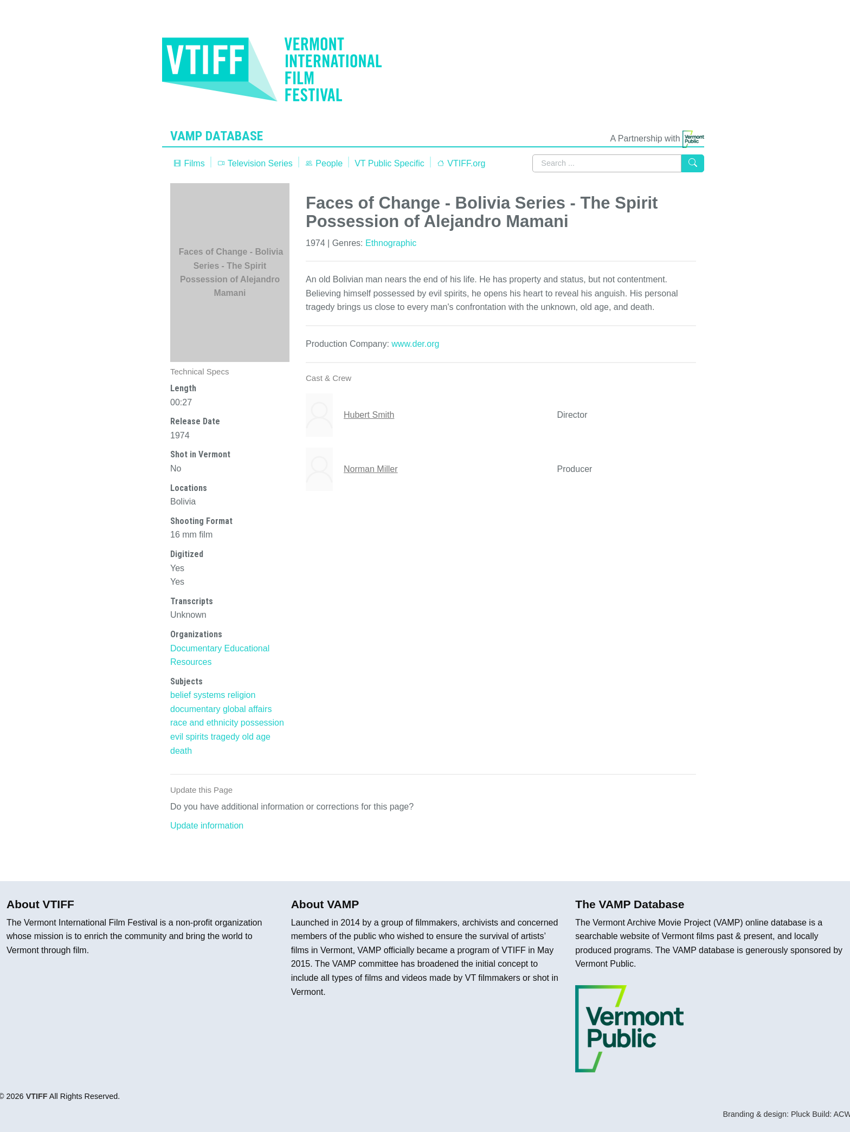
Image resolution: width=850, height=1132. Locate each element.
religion (242, 695)
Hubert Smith (369, 414)
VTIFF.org (461, 163)
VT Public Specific (389, 163)
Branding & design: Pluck (766, 1114)
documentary (195, 709)
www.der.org (415, 343)
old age (256, 736)
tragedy (225, 736)
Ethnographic (390, 243)
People (324, 163)
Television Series (255, 163)
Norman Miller (371, 469)
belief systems (197, 695)
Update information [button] (206, 825)
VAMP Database (218, 136)
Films (189, 163)
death (181, 750)
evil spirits (189, 736)
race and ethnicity (204, 722)
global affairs (247, 709)
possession (262, 722)
